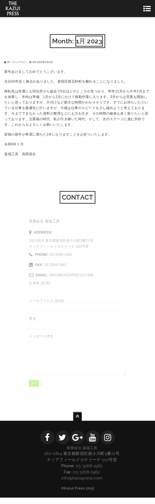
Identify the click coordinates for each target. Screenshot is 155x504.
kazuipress (18, 62)
